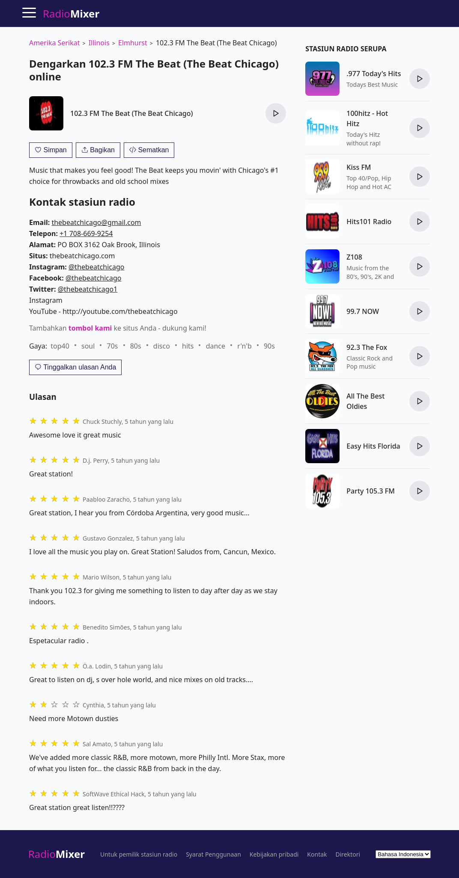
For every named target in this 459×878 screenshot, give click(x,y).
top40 (60, 346)
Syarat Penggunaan (213, 854)
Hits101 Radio (368, 221)
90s (269, 346)
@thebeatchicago (97, 267)
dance (215, 346)
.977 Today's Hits (373, 73)
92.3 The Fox (366, 347)
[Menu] (29, 12)
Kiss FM (358, 167)
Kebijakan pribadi (274, 854)
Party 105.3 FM (370, 491)
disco (161, 346)
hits (188, 346)
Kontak (317, 854)
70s (112, 346)
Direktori (348, 854)
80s (135, 346)
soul (88, 346)
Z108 (354, 257)
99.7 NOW (362, 311)
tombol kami (90, 328)
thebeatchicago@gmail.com (96, 222)
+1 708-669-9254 (86, 233)
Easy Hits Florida (373, 446)
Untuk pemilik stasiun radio (138, 854)
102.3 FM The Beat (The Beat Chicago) (131, 113)
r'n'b (244, 346)
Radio (56, 854)
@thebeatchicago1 (88, 289)
